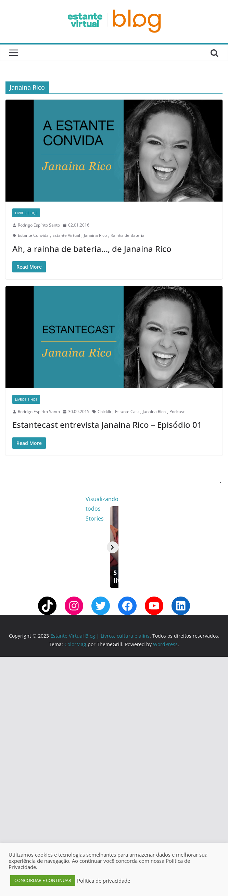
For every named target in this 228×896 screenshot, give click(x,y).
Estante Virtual (66, 235)
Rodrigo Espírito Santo (39, 225)
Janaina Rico (95, 235)
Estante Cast (127, 411)
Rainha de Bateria (127, 235)
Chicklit (104, 411)
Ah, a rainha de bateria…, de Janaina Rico (92, 248)
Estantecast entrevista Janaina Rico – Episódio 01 (107, 424)
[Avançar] (215, 667)
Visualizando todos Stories (186, 499)
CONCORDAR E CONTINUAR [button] (42, 880)
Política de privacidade (103, 881)
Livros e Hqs (26, 212)
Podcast (177, 411)
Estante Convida (33, 235)
